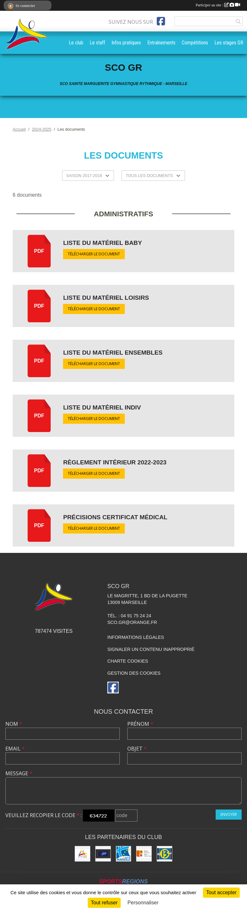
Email (15, 748)
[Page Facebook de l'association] (161, 21)
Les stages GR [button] (228, 43)
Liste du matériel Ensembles (112, 352)
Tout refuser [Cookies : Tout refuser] (104, 902)
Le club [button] (76, 43)
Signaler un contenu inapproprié (150, 649)
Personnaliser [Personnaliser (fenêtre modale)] (142, 902)
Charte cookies (127, 661)
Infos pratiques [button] (126, 43)
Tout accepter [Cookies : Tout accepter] (221, 892)
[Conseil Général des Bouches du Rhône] (164, 854)
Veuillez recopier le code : (43, 815)
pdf (39, 251)
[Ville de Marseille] (123, 854)
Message (18, 773)
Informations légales (135, 637)
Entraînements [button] (161, 43)
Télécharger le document (94, 254)
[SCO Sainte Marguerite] (82, 854)
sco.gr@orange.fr (132, 622)
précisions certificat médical (115, 517)
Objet (137, 748)
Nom (13, 723)
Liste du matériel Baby (102, 242)
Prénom (140, 723)
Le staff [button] (97, 43)
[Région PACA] (144, 854)
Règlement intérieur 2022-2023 (114, 462)
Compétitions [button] (195, 43)
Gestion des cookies (134, 673)
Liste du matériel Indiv (102, 407)
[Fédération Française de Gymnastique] (103, 854)
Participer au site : (218, 5)
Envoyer (228, 814)
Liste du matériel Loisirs (106, 297)
